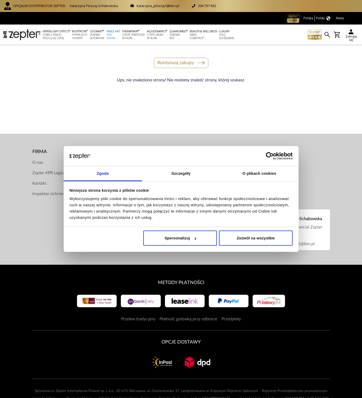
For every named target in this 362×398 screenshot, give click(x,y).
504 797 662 (207, 5)
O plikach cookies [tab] (259, 173)
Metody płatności (181, 282)
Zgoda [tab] (103, 173)
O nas (37, 162)
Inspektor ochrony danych (56, 194)
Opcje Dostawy (181, 342)
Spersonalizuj (180, 238)
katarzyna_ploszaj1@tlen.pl (158, 5)
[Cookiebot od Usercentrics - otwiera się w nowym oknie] (270, 156)
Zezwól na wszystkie (256, 238)
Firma (39, 151)
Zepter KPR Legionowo (53, 173)
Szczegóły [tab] (181, 173)
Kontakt (39, 183)
